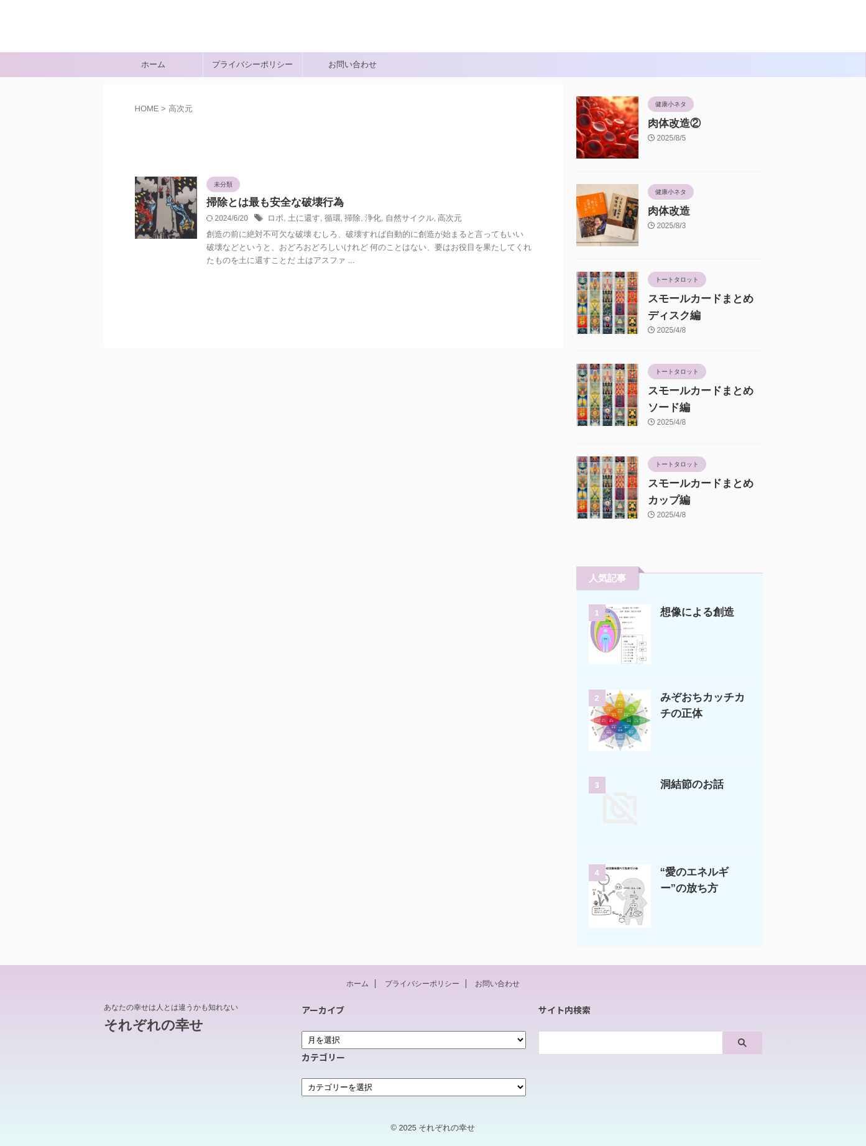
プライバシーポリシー (252, 64)
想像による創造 (693, 612)
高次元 (437, 219)
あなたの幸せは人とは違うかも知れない (171, 1007)
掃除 (346, 219)
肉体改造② (669, 124)
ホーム (153, 64)
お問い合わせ (352, 64)
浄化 (366, 219)
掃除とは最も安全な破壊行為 (271, 203)
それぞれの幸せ (153, 34)
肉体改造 (665, 211)
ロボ (274, 219)
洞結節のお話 (688, 784)
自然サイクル (400, 219)
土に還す (301, 219)
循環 (328, 219)
